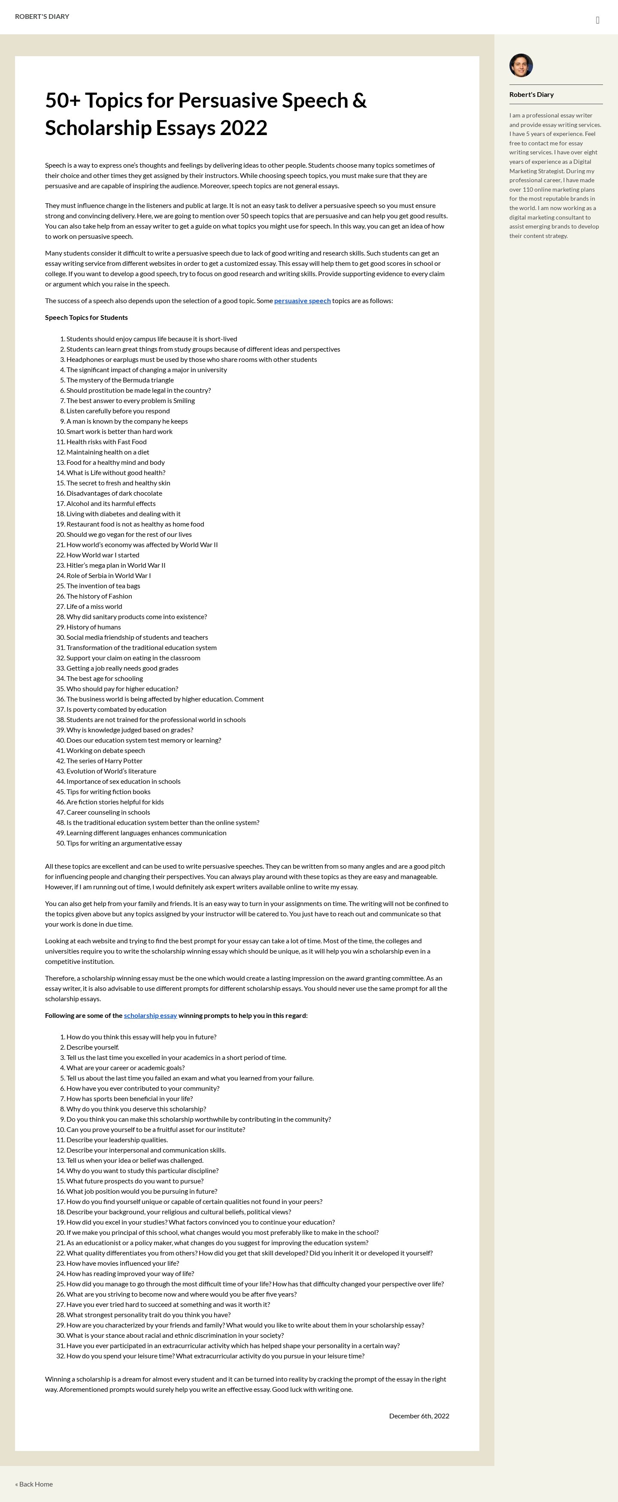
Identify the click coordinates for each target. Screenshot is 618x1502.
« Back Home (34, 1484)
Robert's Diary (42, 16)
